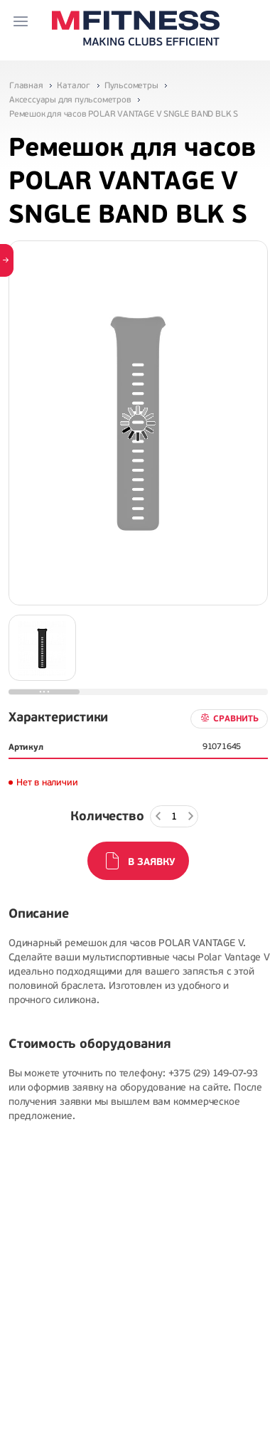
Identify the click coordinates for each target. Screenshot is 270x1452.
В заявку (151, 862)
